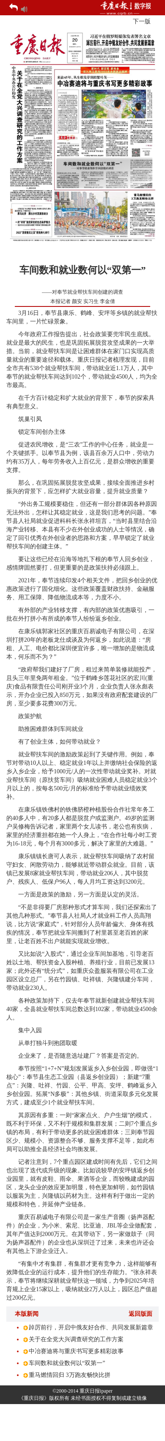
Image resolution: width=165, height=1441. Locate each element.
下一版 (142, 21)
